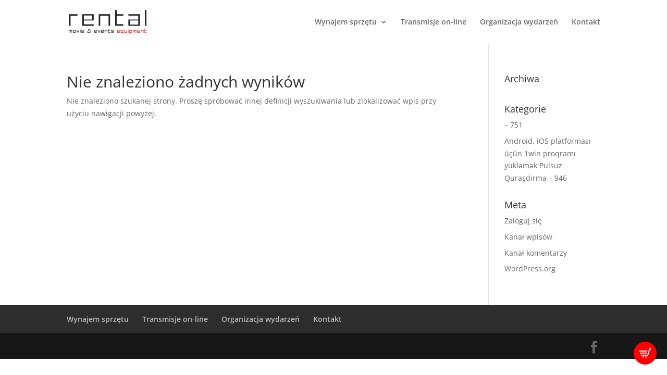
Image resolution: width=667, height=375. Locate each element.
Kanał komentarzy (535, 253)
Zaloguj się (523, 221)
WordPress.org (529, 268)
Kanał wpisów (528, 237)
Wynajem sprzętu (346, 22)
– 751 (513, 125)
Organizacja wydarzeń (519, 22)
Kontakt (586, 22)
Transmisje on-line (433, 22)
